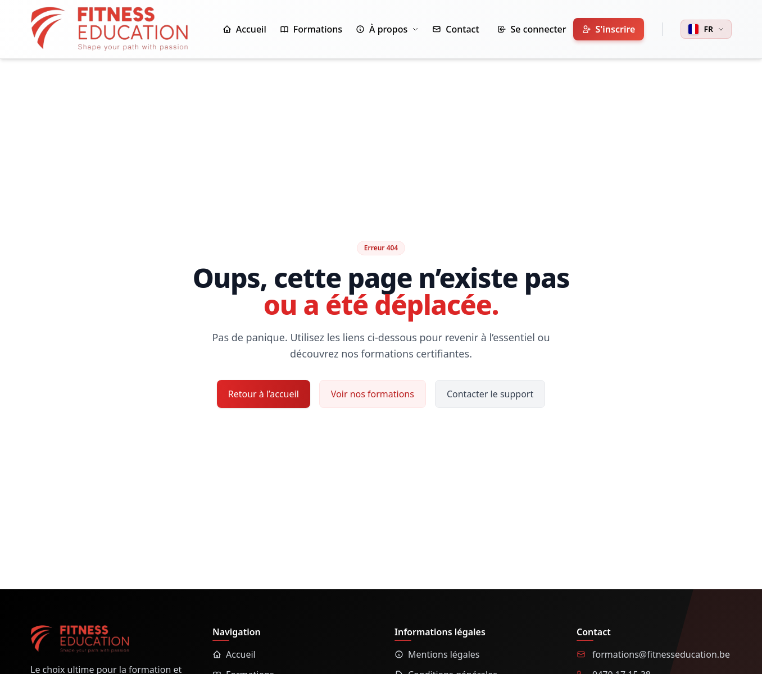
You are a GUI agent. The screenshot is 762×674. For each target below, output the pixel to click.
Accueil (234, 654)
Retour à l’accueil (263, 394)
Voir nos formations (372, 394)
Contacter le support (490, 394)
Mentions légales (437, 654)
